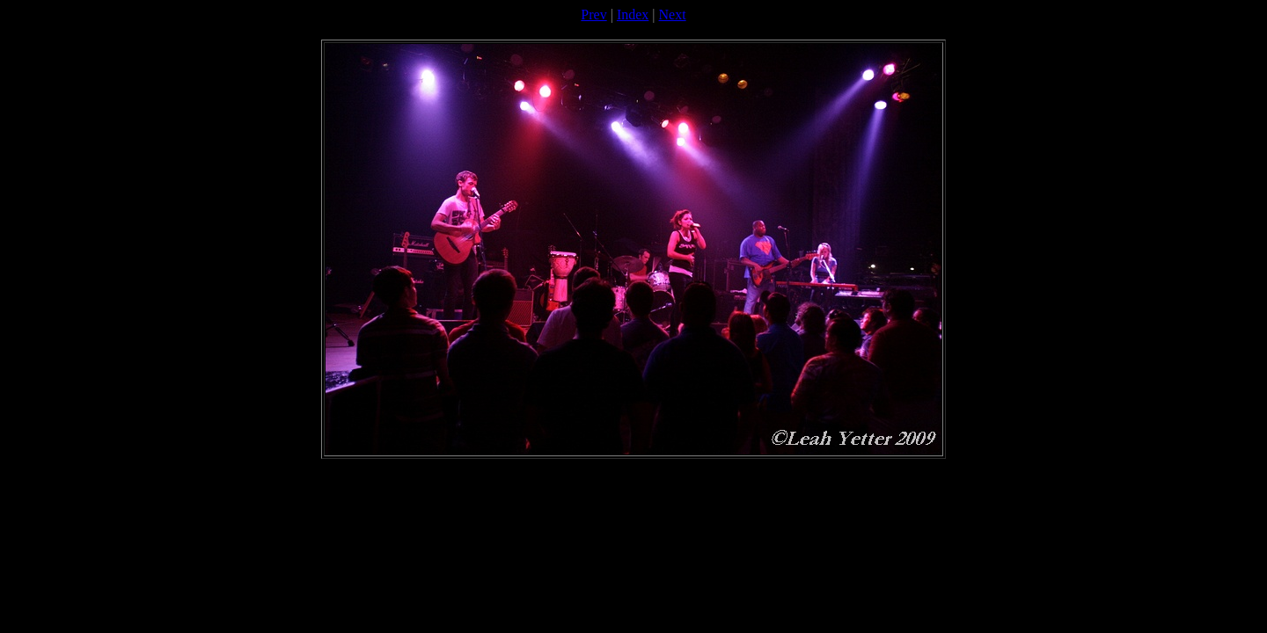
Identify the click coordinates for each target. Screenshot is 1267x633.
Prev (593, 14)
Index (632, 14)
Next (672, 14)
